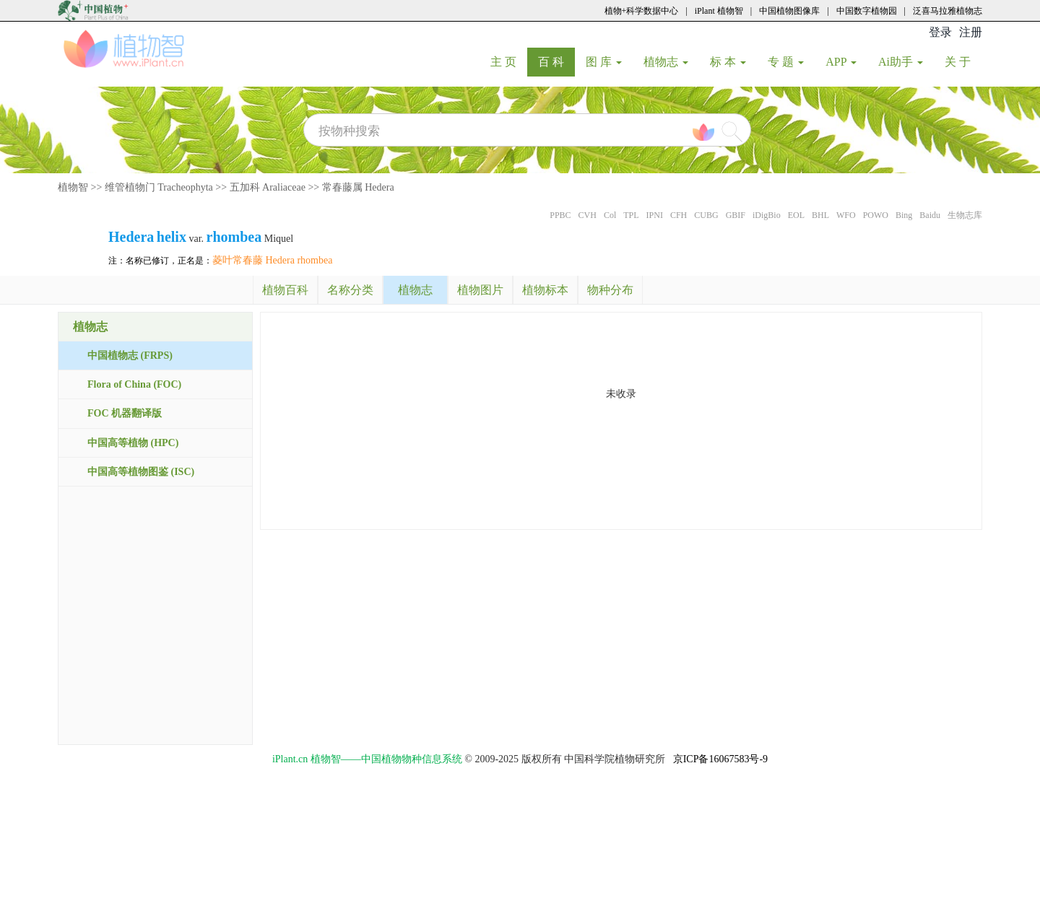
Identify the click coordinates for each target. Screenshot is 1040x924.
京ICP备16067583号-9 (720, 759)
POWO (875, 215)
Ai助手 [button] (900, 62)
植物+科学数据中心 (641, 11)
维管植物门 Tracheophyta (159, 187)
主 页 (508, 61)
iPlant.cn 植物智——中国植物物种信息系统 (367, 759)
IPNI (654, 215)
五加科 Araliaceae (268, 187)
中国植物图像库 (789, 11)
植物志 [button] (666, 62)
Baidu (929, 215)
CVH (587, 215)
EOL (796, 215)
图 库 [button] (604, 62)
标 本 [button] (728, 62)
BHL (820, 215)
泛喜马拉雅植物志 (947, 11)
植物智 (73, 187)
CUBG (706, 215)
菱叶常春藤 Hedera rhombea (272, 260)
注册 (970, 32)
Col (610, 215)
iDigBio (767, 215)
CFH (678, 215)
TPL (630, 215)
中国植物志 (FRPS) (130, 355)
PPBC (560, 215)
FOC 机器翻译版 (124, 413)
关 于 (963, 61)
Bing (904, 215)
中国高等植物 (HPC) (132, 442)
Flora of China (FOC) (134, 384)
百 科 (556, 61)
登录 (940, 32)
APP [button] (841, 62)
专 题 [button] (786, 62)
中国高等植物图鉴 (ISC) (140, 471)
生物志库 (965, 215)
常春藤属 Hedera (358, 187)
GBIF (735, 215)
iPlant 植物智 (719, 11)
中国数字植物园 (866, 11)
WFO (846, 215)
